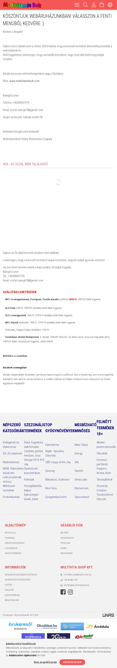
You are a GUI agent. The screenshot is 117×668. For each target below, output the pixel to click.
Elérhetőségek (12, 595)
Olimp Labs (81, 479)
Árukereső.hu (20, 629)
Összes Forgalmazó (14, 543)
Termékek (10, 538)
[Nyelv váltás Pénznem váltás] (110, 5)
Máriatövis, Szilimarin (57, 479)
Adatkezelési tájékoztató (17, 580)
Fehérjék (29, 479)
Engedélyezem (72, 662)
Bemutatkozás (12, 600)
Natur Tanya (81, 444)
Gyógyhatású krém (55, 497)
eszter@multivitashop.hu (76, 585)
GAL (77, 462)
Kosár (63, 548)
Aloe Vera (50, 488)
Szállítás (9, 590)
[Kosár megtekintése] (102, 5)
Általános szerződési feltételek (21, 574)
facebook (63, 592)
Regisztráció (67, 538)
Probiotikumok (11, 497)
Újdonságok (11, 548)
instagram (70, 592)
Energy (78, 453)
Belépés (64, 533)
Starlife (79, 471)
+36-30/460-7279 (70, 580)
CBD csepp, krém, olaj (58, 462)
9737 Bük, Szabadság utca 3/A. (78, 574)
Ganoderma (52, 444)
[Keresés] (85, 5)
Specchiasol (82, 497)
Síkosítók (102, 453)
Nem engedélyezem (45, 662)
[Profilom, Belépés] (94, 5)
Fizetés (8, 585)
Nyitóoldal (10, 533)
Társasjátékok (105, 479)
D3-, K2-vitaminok (12, 453)
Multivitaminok (11, 462)
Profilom (65, 543)
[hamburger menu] (77, 5)
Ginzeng (50, 471)
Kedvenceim (66, 553)
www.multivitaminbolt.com (24, 81)
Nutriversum (81, 488)
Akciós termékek (13, 553)
